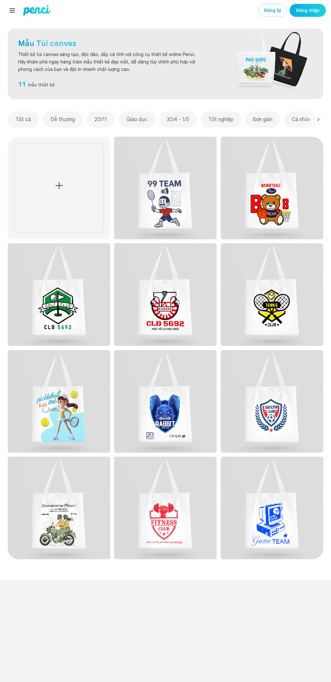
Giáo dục (136, 119)
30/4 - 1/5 (178, 119)
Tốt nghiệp (220, 119)
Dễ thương (62, 119)
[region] (165, 119)
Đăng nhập (307, 10)
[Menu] (12, 10)
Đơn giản (262, 119)
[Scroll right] (318, 119)
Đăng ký (273, 10)
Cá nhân (301, 119)
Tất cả (23, 119)
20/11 (100, 119)
